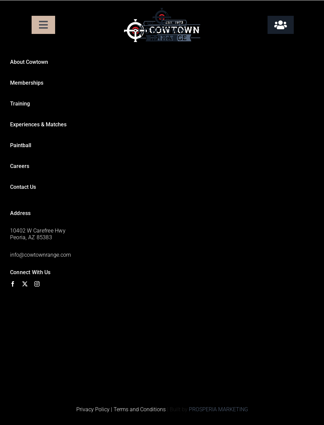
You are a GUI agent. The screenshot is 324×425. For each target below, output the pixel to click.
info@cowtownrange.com (40, 255)
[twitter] (25, 284)
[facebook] (12, 284)
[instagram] (37, 284)
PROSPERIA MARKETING (218, 409)
